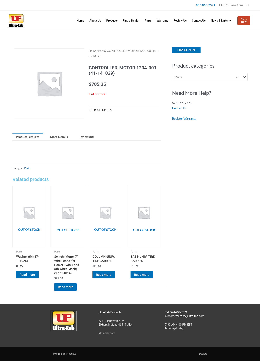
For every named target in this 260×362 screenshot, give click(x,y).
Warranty (162, 20)
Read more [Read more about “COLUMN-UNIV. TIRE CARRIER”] (105, 276)
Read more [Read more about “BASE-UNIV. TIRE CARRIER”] (143, 276)
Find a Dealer (131, 20)
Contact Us (199, 20)
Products (112, 20)
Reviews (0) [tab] (89, 137)
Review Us (180, 20)
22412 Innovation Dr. (111, 322)
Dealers (203, 354)
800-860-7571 (205, 5)
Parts (148, 20)
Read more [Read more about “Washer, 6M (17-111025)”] (29, 276)
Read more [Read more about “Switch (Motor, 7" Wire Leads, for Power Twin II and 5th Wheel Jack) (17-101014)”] (67, 288)
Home (80, 20)
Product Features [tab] (28, 137)
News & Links (221, 21)
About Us (95, 20)
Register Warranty (184, 118)
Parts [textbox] (206, 77)
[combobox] (210, 77)
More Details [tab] (61, 137)
